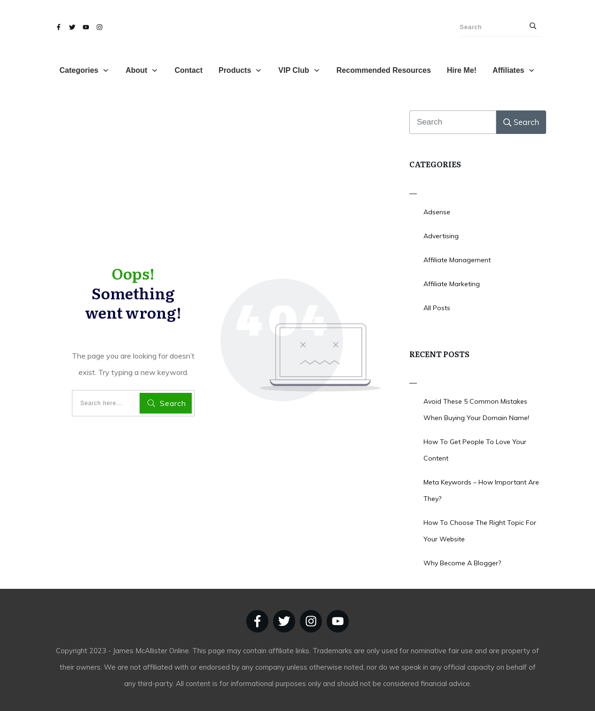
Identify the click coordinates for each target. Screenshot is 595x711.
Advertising (441, 236)
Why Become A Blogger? (462, 563)
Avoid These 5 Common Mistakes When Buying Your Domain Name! (476, 409)
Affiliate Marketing (451, 284)
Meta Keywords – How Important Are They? (481, 490)
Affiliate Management (457, 260)
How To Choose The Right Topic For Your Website (479, 530)
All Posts (436, 308)
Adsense (436, 212)
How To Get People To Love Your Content (474, 450)
